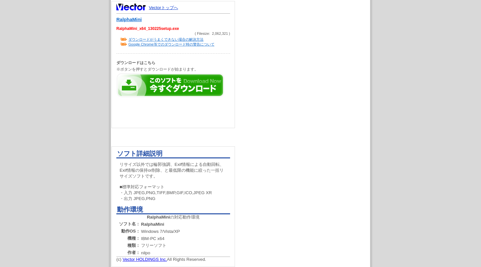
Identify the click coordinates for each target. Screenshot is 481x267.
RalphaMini (129, 19)
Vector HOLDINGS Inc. (145, 259)
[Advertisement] (308, 123)
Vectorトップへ (163, 7)
